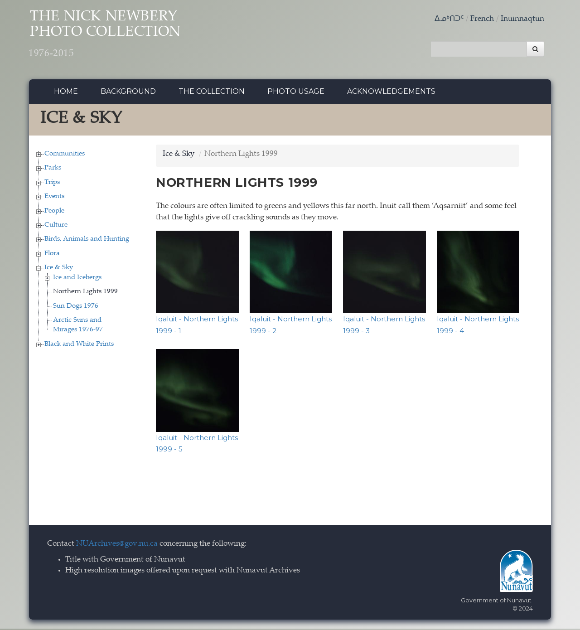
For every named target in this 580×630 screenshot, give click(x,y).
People (54, 211)
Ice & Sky (58, 269)
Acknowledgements (391, 92)
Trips (52, 183)
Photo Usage (295, 92)
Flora (52, 254)
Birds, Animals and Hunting (86, 240)
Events (54, 197)
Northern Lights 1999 (85, 293)
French (482, 19)
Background (128, 92)
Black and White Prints (79, 345)
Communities (64, 154)
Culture (56, 226)
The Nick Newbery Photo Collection (113, 36)
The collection (212, 92)
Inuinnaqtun (522, 19)
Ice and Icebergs (77, 278)
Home (66, 92)
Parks (52, 169)
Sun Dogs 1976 (75, 307)
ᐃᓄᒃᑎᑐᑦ (449, 19)
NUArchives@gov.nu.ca (117, 545)
